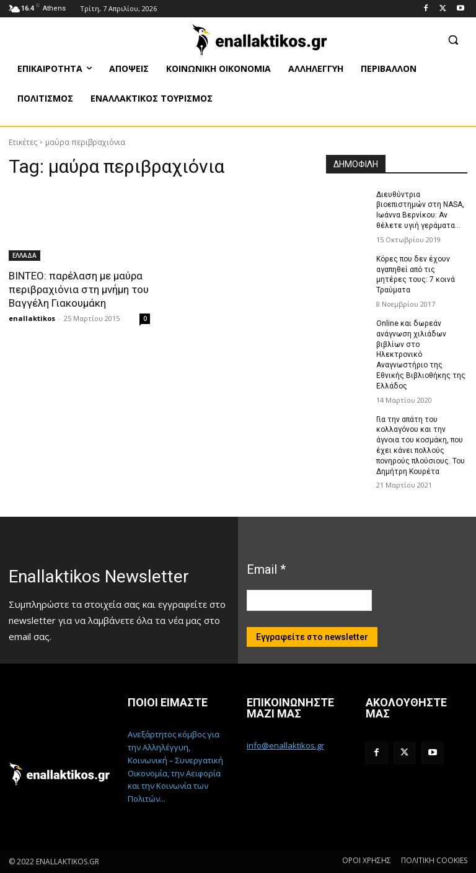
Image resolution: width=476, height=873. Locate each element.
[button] (452, 39)
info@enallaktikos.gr (285, 745)
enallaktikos (32, 318)
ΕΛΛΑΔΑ (24, 255)
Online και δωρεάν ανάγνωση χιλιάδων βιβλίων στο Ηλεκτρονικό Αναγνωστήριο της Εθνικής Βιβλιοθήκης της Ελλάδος (420, 354)
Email (266, 569)
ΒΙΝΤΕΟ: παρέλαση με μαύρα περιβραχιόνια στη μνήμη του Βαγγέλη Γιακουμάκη (79, 289)
